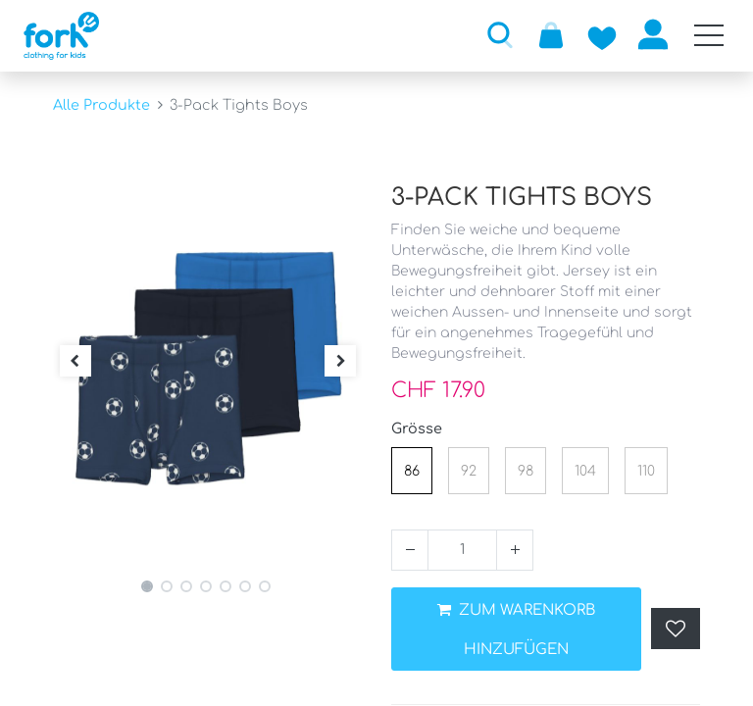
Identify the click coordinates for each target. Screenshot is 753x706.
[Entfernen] (409, 550)
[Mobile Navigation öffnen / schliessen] (708, 35)
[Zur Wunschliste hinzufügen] (602, 34)
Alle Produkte (101, 105)
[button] (500, 34)
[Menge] (462, 550)
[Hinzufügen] (514, 550)
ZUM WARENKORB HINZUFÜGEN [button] (516, 630)
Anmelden (653, 34)
